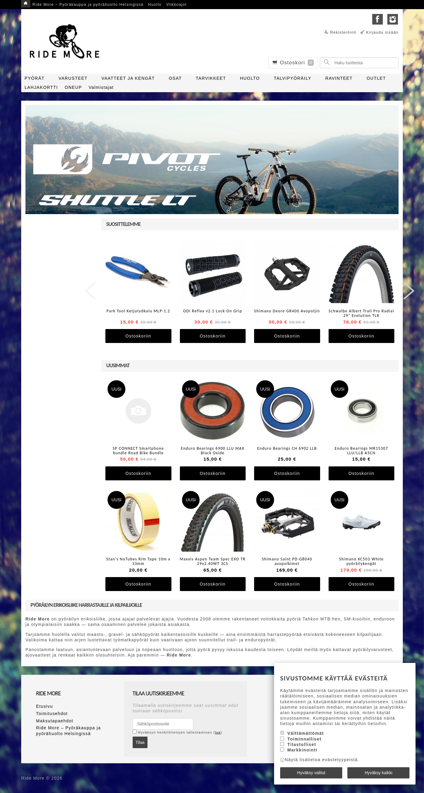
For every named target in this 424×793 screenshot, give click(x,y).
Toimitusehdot (52, 713)
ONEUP (73, 87)
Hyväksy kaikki (379, 772)
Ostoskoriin (138, 336)
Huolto (155, 4)
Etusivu (44, 706)
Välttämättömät (305, 733)
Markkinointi (302, 750)
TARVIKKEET (211, 78)
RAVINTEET (339, 78)
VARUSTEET (73, 78)
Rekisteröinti (343, 32)
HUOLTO (250, 78)
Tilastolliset (301, 744)
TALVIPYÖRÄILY (292, 78)
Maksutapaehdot (54, 720)
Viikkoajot (176, 4)
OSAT (175, 78)
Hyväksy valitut (311, 772)
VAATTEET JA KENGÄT (128, 78)
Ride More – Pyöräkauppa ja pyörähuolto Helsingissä (88, 4)
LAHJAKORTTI (41, 87)
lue (218, 732)
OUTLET (376, 78)
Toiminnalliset (304, 739)
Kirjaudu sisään (382, 32)
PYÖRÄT (35, 78)
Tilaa (139, 742)
